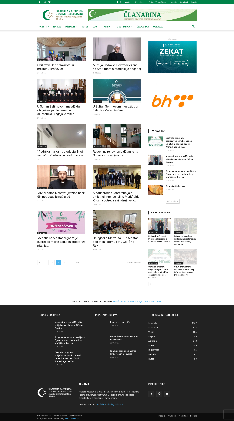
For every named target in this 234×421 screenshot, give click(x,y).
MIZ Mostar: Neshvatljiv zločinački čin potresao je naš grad (61, 194)
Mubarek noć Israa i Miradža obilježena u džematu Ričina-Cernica (180, 159)
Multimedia (124, 26)
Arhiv (108, 26)
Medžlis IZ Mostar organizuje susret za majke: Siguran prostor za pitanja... (61, 241)
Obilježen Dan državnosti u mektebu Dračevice (55, 67)
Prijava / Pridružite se (157, 2)
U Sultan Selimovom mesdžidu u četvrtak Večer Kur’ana (115, 108)
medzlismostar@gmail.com (110, 404)
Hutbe (84, 26)
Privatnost (172, 416)
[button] (193, 26)
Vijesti (44, 26)
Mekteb (152, 354)
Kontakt (194, 2)
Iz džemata (153, 349)
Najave (57, 26)
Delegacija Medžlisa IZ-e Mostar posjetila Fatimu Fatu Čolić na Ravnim (115, 241)
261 (77, 262)
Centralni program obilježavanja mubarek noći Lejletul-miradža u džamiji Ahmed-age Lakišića (158, 272)
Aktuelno (152, 340)
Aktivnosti (153, 327)
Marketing (183, 416)
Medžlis (174, 2)
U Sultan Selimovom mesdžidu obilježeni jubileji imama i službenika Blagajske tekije (58, 110)
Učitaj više (172, 201)
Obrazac (158, 26)
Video (151, 345)
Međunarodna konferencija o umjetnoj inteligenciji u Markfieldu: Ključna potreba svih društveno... (116, 196)
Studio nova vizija (72, 418)
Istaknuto (42, 60)
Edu (96, 26)
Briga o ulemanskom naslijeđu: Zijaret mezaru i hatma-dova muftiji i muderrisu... (181, 174)
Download (184, 2)
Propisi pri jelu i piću (175, 186)
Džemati (71, 26)
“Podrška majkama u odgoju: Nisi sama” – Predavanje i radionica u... (61, 153)
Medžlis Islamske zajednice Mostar (137, 301)
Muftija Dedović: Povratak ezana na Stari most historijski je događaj (117, 67)
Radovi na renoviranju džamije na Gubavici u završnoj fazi (115, 153)
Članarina (143, 26)
